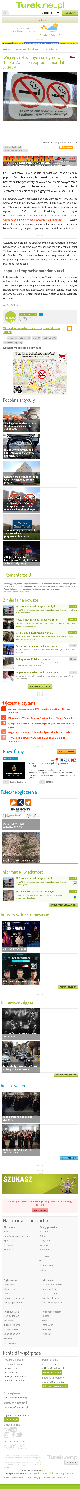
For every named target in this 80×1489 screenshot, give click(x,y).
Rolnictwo (9, 1284)
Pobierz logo (11, 1419)
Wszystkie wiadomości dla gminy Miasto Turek (31, 330)
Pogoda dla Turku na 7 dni (52, 35)
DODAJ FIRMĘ (67, 751)
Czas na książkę (12, 1334)
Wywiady (8, 1320)
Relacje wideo (13, 1085)
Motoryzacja (10, 1289)
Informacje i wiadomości (23, 872)
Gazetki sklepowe (50, 1298)
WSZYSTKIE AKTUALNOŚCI (63, 904)
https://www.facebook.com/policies (16, 592)
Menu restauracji (50, 1293)
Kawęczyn (44, 1240)
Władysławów (46, 1265)
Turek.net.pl (22, 49)
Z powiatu (9, 1245)
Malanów (43, 1245)
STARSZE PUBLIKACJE (40, 686)
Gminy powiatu (48, 1227)
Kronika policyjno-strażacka (17, 1236)
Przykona (44, 1249)
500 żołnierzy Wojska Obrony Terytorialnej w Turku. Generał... (41, 718)
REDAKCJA (71, 1462)
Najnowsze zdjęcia (17, 1002)
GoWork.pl (62, 1477)
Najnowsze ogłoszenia (15, 1298)
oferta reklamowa (52, 1372)
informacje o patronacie (55, 1386)
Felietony (8, 1338)
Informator (48, 1280)
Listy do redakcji (12, 1316)
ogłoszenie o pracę (21, 1477)
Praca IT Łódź (32, 1473)
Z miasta (52, 49)
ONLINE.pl (40, 1470)
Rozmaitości (10, 1343)
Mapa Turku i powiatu (52, 1302)
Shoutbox (8, 1249)
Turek (42, 1261)
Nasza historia (11, 1329)
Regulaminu (32, 1460)
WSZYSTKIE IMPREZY (68, 987)
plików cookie (33, 1465)
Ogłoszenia (10, 1280)
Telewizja (46, 1329)
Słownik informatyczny (53, 1473)
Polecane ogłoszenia (19, 792)
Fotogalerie (47, 1325)
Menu (42, 20)
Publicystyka (11, 1311)
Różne (7, 1293)
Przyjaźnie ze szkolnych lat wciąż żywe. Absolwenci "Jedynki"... (42, 732)
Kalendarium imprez (52, 1284)
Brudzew (43, 1231)
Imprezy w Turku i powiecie (25, 914)
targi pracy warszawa (45, 1477)
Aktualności (38, 49)
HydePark (47, 1334)
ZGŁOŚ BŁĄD (40, 1210)
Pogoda (46, 1316)
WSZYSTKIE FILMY (69, 1158)
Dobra (42, 1236)
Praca (45, 1320)
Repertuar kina (49, 1289)
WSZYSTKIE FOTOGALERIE (66, 1075)
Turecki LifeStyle (12, 1325)
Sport (6, 1240)
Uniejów (43, 1270)
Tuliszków (44, 1256)
